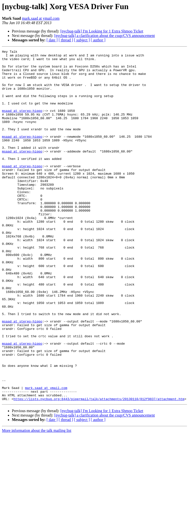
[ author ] (98, 40)
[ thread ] (66, 40)
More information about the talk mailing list (36, 501)
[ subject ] (82, 40)
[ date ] (52, 40)
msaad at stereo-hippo (22, 123)
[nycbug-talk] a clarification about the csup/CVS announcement (104, 36)
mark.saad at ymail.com (41, 18)
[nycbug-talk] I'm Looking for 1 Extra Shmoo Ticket (101, 31)
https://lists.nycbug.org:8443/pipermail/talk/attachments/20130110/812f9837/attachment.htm (99, 469)
